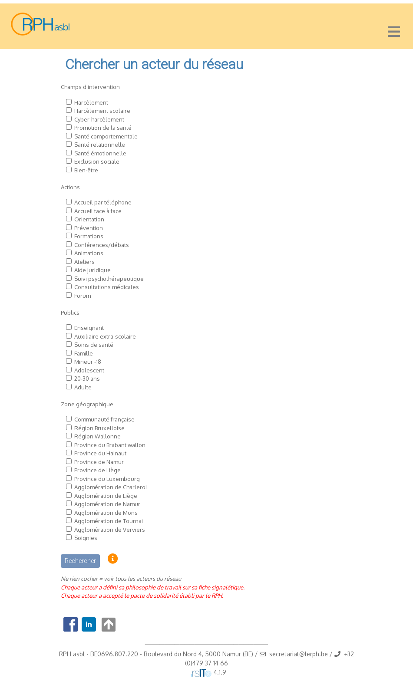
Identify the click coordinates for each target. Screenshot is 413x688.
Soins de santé (93, 344)
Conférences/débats (101, 244)
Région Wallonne (97, 436)
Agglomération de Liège (105, 495)
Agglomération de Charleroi (110, 487)
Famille (83, 353)
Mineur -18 (87, 361)
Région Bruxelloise (99, 428)
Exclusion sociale (96, 161)
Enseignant (89, 327)
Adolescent (89, 370)
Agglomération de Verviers (109, 529)
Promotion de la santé (103, 127)
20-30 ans (87, 378)
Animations (88, 253)
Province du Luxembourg (107, 478)
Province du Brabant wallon (109, 444)
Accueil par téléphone (103, 202)
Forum (82, 295)
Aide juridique (92, 270)
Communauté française (104, 419)
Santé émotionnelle (100, 153)
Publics (70, 312)
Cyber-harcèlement (99, 119)
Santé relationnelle (99, 144)
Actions (70, 187)
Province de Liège (97, 470)
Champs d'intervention (90, 86)
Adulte (83, 387)
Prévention (88, 227)
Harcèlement (91, 102)
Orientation (89, 219)
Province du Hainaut (100, 453)
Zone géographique (87, 404)
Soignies (85, 537)
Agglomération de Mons (106, 512)
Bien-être (86, 170)
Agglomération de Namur (107, 503)
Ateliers (84, 261)
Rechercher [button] (80, 560)
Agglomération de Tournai (108, 520)
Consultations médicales (106, 286)
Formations (88, 236)
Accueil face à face (98, 210)
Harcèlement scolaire (102, 110)
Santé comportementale (106, 136)
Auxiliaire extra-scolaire (105, 336)
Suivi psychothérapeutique (109, 278)
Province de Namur (99, 461)
